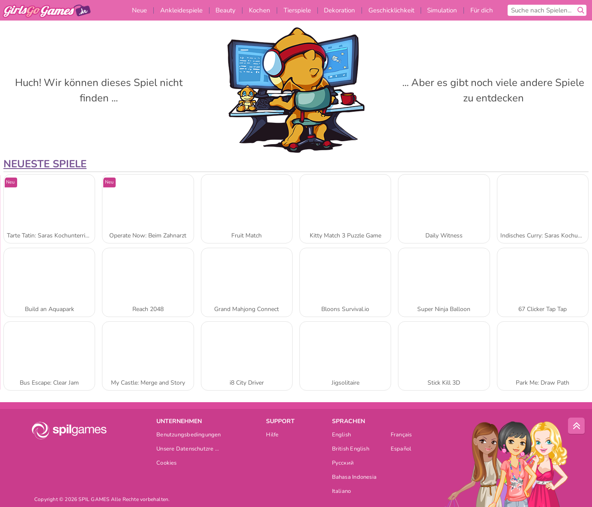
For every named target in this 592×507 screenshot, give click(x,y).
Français (401, 435)
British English (350, 449)
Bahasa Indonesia (354, 477)
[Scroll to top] (576, 426)
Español (401, 449)
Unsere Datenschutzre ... (187, 449)
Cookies (166, 463)
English (341, 435)
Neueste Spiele (45, 164)
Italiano (341, 492)
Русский (343, 463)
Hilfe (272, 435)
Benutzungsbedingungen (188, 435)
